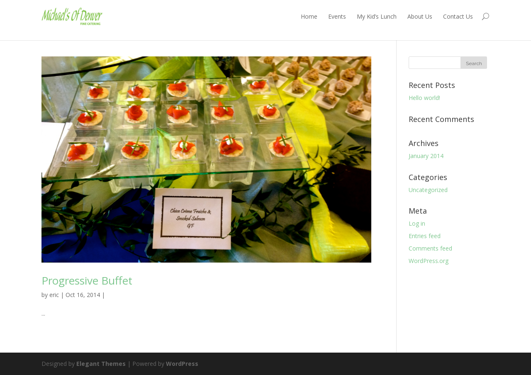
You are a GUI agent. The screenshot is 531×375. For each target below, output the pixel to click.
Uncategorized (428, 190)
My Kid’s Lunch (377, 16)
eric (54, 295)
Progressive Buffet (86, 280)
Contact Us (458, 16)
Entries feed (425, 236)
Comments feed (430, 248)
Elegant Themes (101, 364)
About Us (419, 16)
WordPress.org (428, 261)
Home (309, 16)
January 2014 (426, 156)
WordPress (182, 364)
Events (337, 16)
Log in (417, 223)
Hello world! (424, 98)
